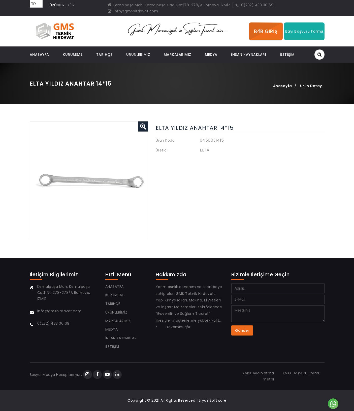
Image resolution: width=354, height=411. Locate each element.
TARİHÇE (104, 54)
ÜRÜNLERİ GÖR (62, 5)
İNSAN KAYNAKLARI (248, 54)
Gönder (242, 330)
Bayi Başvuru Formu (304, 31)
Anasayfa (282, 85)
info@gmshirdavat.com (133, 11)
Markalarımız (177, 54)
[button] (143, 126)
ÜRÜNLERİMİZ (138, 54)
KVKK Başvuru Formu (302, 373)
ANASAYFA (39, 54)
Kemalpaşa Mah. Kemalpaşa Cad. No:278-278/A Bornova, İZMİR (169, 5)
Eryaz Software (213, 400)
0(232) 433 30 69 (254, 5)
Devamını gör (178, 326)
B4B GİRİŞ (266, 31)
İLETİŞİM (287, 54)
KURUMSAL (72, 54)
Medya (211, 54)
